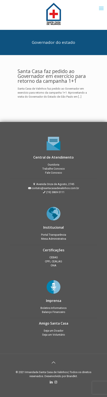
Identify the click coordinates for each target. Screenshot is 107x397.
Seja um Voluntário (53, 334)
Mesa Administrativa (53, 238)
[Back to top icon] (53, 362)
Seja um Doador (53, 330)
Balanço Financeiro (53, 312)
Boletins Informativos (53, 308)
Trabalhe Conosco (53, 168)
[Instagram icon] (55, 382)
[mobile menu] (101, 8)
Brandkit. (72, 376)
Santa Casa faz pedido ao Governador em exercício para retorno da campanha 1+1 (52, 76)
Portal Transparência (53, 234)
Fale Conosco (53, 172)
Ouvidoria (53, 164)
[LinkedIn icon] (51, 382)
